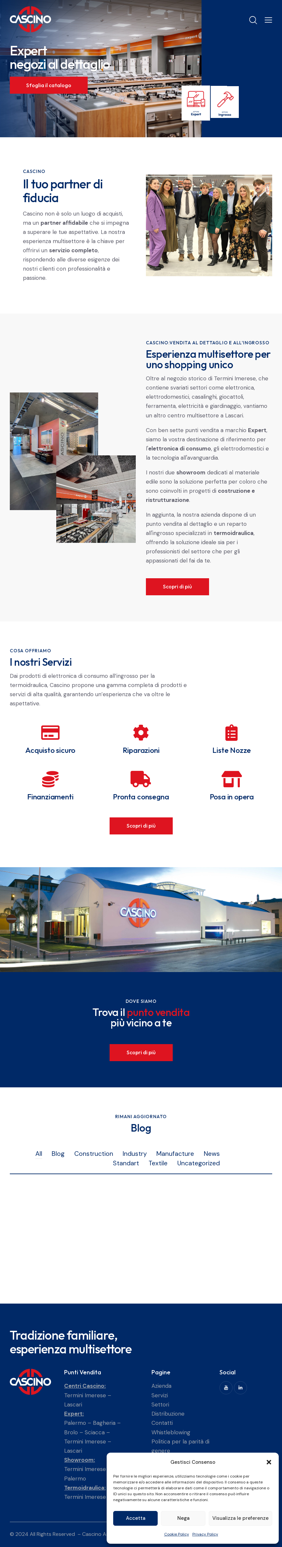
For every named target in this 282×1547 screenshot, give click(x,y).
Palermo (75, 1422)
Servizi (159, 1395)
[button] (269, 1462)
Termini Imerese (85, 1395)
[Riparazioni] (141, 732)
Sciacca (95, 1432)
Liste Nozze (231, 750)
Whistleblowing (170, 1432)
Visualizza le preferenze (240, 1518)
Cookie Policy (176, 1534)
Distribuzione (168, 1413)
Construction (93, 1154)
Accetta (135, 1518)
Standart (126, 1163)
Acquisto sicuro (50, 750)
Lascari (73, 1404)
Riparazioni (141, 750)
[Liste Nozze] (231, 732)
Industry (135, 1154)
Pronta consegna (141, 796)
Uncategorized (198, 1163)
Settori (160, 1404)
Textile (158, 1163)
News (212, 1154)
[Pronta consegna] (141, 779)
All (38, 1154)
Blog (58, 1154)
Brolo (71, 1432)
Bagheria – (107, 1422)
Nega (183, 1518)
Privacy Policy (205, 1534)
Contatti (162, 1422)
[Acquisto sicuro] (50, 732)
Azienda (161, 1385)
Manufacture (175, 1154)
